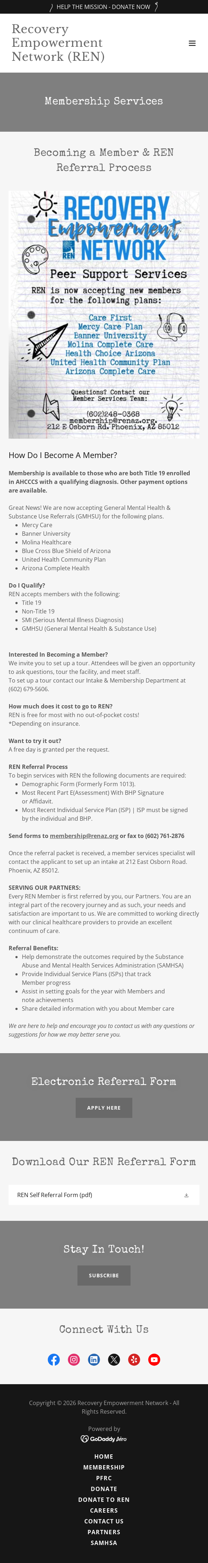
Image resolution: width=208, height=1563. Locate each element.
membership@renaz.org (84, 836)
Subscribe (104, 1275)
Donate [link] (104, 1489)
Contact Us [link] (104, 1521)
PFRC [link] (104, 1478)
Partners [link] (104, 1532)
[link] (75, 59)
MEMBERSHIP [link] (104, 1467)
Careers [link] (104, 1510)
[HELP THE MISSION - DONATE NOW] (104, 6)
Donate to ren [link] (103, 1500)
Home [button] (103, 1456)
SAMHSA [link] (104, 1543)
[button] (192, 43)
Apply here (104, 1107)
